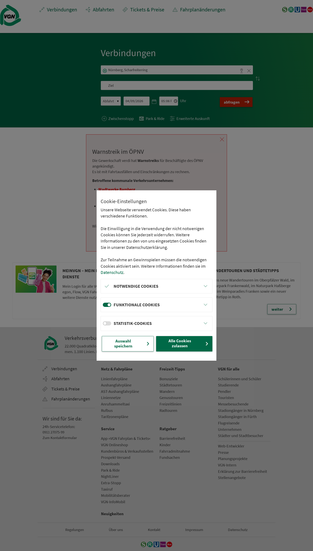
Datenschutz (112, 272)
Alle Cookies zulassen (188, 343)
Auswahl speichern (132, 343)
